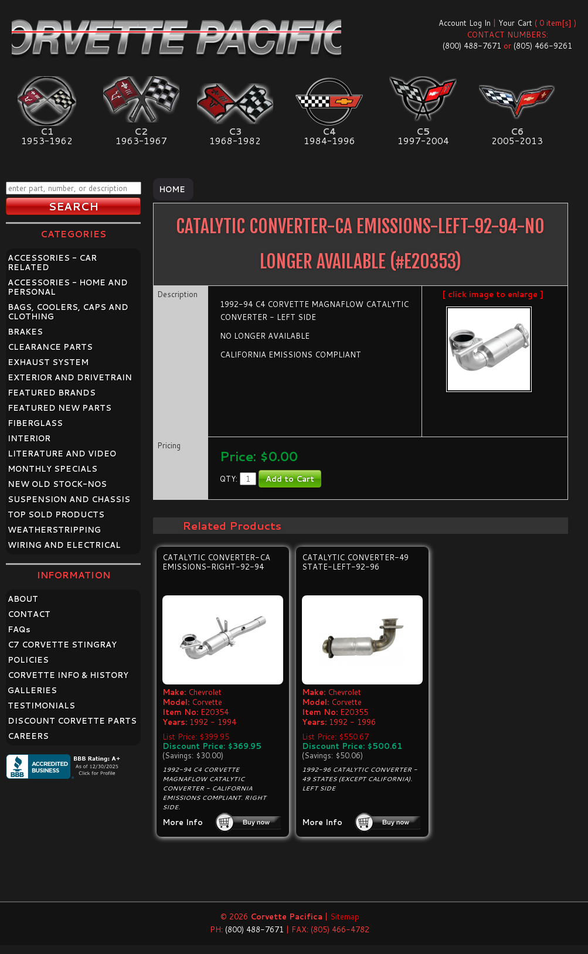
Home (172, 189)
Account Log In (465, 23)
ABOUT (23, 599)
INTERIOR (29, 438)
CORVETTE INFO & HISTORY (68, 675)
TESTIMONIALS (41, 705)
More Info (182, 822)
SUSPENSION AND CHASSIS (69, 499)
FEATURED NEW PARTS (59, 408)
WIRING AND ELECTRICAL (64, 545)
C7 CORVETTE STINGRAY (62, 644)
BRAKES (25, 331)
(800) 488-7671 (472, 45)
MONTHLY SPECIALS (52, 469)
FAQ (19, 629)
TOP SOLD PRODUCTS (56, 514)
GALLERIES (32, 690)
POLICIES (28, 660)
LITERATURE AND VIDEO (62, 453)
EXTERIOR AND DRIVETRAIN (70, 377)
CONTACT (29, 614)
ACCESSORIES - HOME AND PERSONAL (68, 287)
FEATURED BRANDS (52, 392)
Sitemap (344, 916)
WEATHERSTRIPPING (54, 529)
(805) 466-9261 (543, 45)
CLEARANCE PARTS (50, 347)
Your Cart (515, 23)
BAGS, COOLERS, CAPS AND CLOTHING (68, 312)
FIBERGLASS (35, 423)
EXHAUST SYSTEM (48, 362)
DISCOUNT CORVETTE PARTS (72, 721)
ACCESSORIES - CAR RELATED (52, 262)
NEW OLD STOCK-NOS (57, 484)
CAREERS (28, 736)
